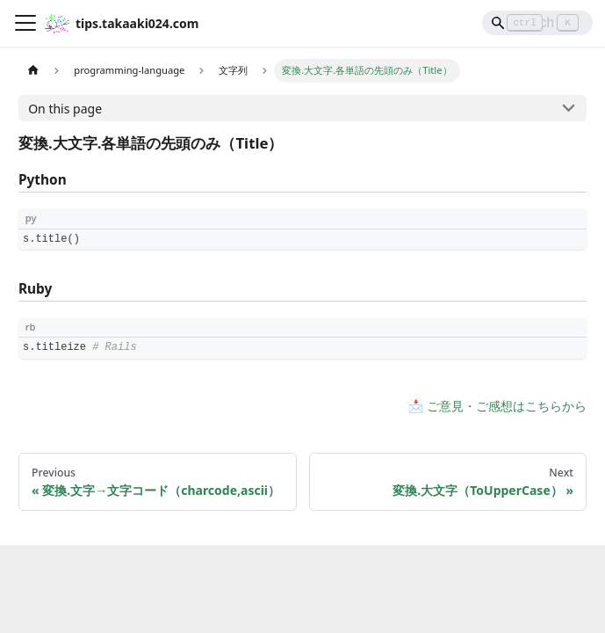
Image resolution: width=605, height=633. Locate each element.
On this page (65, 108)
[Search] (537, 23)
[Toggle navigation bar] (25, 23)
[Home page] (32, 71)
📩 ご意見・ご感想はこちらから (497, 405)
